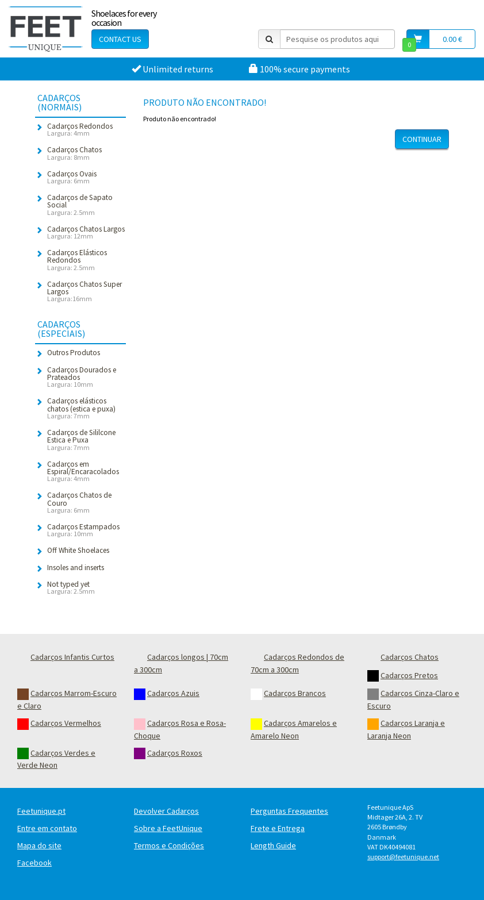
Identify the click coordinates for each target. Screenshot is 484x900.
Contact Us (120, 39)
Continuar (421, 139)
